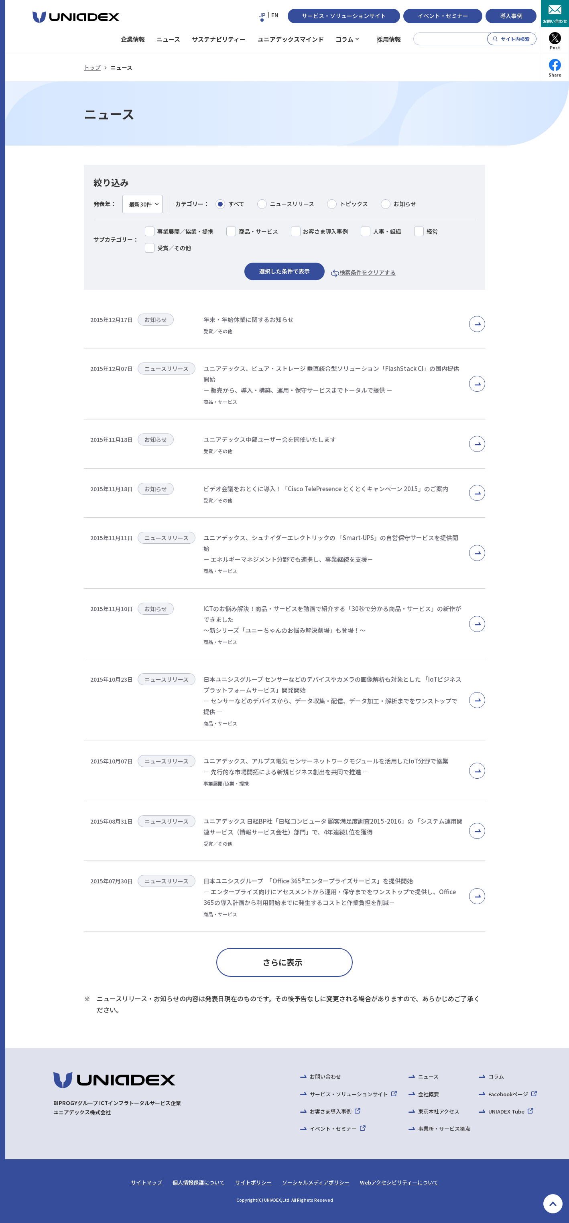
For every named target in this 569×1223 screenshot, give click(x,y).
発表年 (101, 204)
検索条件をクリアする (367, 272)
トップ (92, 67)
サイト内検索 (515, 38)
